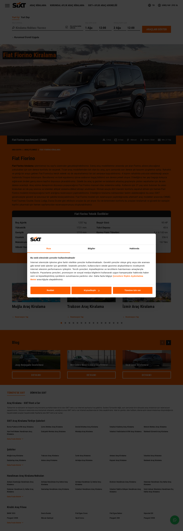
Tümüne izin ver (132, 290)
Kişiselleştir (91, 290)
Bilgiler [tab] (91, 248)
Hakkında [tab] (134, 248)
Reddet (50, 290)
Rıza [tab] (48, 248)
